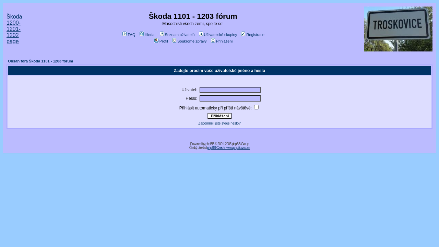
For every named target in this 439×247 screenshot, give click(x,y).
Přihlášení (222, 41)
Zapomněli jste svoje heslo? (219, 123)
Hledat (148, 35)
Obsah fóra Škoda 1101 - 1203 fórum (40, 61)
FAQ (128, 35)
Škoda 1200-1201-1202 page (14, 29)
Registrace (252, 35)
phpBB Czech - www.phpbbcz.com (228, 148)
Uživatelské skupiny (218, 35)
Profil (161, 41)
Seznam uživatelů (177, 35)
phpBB (209, 144)
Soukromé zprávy (189, 41)
